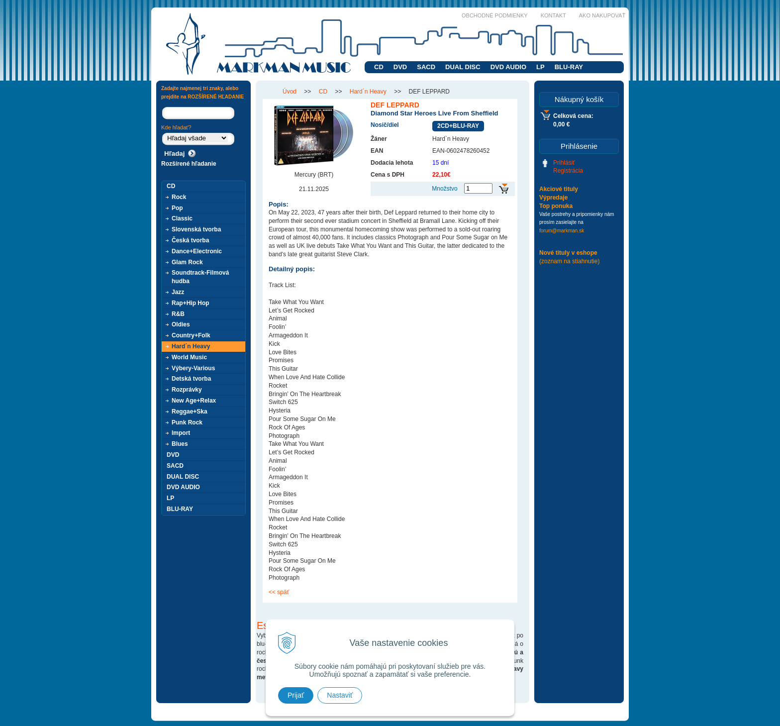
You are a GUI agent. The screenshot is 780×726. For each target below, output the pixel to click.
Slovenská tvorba (196, 229)
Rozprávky (187, 389)
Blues (180, 443)
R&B (178, 314)
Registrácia (568, 170)
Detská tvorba (191, 378)
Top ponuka (556, 206)
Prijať (296, 695)
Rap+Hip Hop (190, 303)
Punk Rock (187, 422)
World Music (189, 357)
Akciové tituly (558, 189)
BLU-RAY (569, 67)
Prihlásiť (564, 162)
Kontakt (553, 15)
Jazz (178, 292)
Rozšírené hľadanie (188, 163)
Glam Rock (187, 262)
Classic (182, 218)
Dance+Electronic (197, 251)
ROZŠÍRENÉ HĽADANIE (216, 97)
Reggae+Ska (189, 411)
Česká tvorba (190, 240)
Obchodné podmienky (495, 15)
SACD (426, 67)
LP (540, 67)
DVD (400, 67)
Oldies (181, 324)
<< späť (279, 592)
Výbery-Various (193, 368)
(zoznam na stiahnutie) (569, 261)
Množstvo (444, 188)
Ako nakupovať (602, 15)
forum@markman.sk (561, 230)
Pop (177, 208)
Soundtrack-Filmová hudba (200, 277)
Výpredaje (553, 197)
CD (379, 67)
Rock (179, 197)
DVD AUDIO (508, 67)
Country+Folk (191, 335)
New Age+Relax (194, 400)
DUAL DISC (463, 67)
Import (181, 432)
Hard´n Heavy (191, 346)
